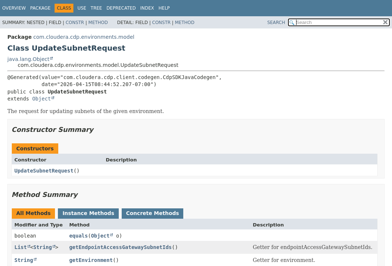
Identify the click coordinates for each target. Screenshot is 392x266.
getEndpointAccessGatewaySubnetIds (120, 247)
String (42, 247)
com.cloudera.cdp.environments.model (83, 37)
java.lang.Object (28, 59)
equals (78, 236)
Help (164, 8)
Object (41, 99)
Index (147, 8)
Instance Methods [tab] (88, 213)
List (20, 247)
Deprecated (121, 8)
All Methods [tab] (33, 213)
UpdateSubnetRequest (43, 171)
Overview (14, 8)
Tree (96, 8)
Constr (75, 22)
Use (81, 8)
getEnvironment (91, 260)
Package (40, 8)
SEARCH (276, 22)
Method (98, 22)
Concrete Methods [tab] (152, 213)
